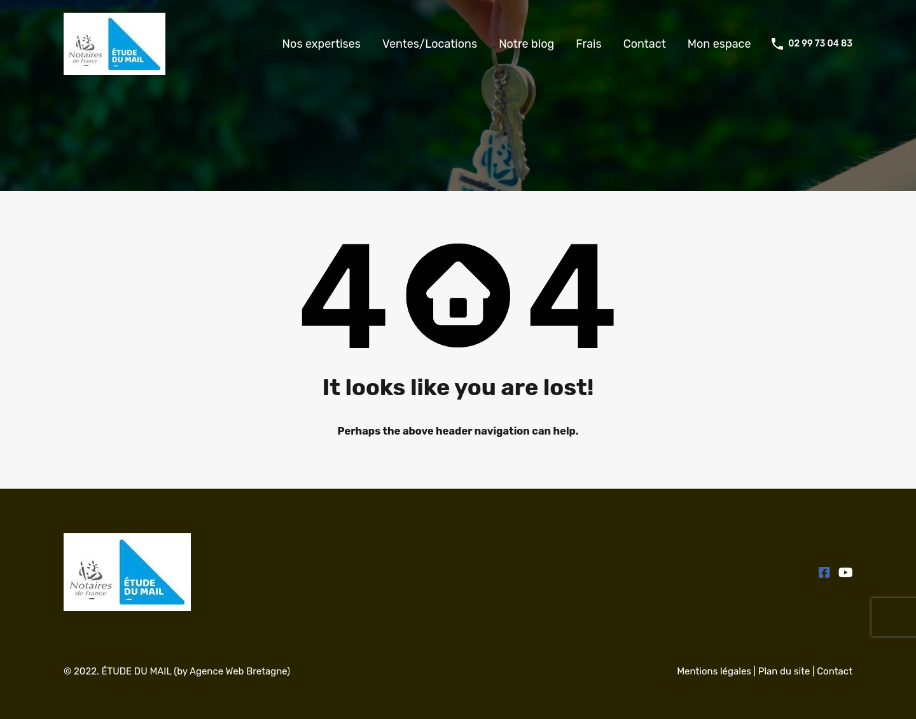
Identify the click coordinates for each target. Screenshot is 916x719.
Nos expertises (321, 44)
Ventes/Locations (429, 44)
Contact (644, 44)
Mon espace (719, 44)
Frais (588, 44)
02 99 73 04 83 (820, 44)
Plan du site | (787, 671)
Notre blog (526, 44)
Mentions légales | (717, 671)
